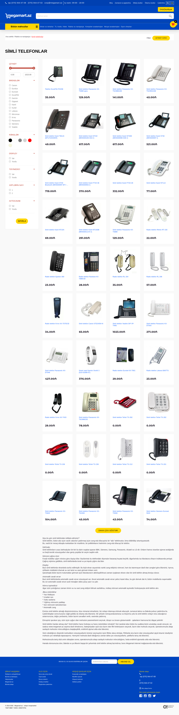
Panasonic (14, 121)
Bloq (111, 3)
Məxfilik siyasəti (77, 676)
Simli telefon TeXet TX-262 (122, 417)
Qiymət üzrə (161, 38)
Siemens (14, 124)
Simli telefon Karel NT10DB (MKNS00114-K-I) (89, 231)
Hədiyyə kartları (43, 682)
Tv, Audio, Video (61, 27)
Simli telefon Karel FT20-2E (123, 183)
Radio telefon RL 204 (120, 277)
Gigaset (13, 101)
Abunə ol (126, 662)
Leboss (13, 111)
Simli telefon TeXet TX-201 (156, 464)
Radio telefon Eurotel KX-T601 (124, 370)
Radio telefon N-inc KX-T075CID (57, 324)
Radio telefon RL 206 (154, 277)
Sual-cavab (42, 676)
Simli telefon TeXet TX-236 (55, 464)
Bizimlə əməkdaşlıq (11, 676)
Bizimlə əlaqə (9, 684)
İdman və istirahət (46, 27)
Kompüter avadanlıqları (94, 27)
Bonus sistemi (43, 679)
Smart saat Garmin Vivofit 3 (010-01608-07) (89, 371)
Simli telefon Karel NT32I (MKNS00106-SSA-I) (88, 137)
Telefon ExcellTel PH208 (54, 89)
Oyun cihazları (126, 27)
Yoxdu (13, 162)
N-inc (12, 117)
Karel (12, 105)
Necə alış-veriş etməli (45, 674)
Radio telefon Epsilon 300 (54, 277)
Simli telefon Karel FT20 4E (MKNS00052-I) (89, 184)
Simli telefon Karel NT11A (156, 183)
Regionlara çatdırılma (45, 684)
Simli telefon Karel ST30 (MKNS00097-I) (155, 137)
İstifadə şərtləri (76, 682)
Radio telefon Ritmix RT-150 (156, 230)
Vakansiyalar (9, 679)
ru (168, 3)
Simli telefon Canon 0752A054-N (91, 324)
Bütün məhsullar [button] (24, 26)
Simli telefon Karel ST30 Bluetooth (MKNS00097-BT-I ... (56, 184)
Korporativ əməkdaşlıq (79, 674)
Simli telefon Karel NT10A (54, 230)
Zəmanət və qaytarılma (123, 3)
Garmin (13, 98)
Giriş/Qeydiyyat (166, 9)
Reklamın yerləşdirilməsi (12, 674)
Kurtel (12, 108)
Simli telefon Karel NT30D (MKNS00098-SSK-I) (122, 137)
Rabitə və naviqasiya (76, 27)
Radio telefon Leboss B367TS (157, 370)
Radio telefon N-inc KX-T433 (55, 417)
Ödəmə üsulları (150, 3)
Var (11, 158)
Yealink (13, 127)
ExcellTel (14, 95)
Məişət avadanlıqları (112, 27)
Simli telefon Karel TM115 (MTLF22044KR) (54, 137)
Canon (13, 85)
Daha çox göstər (108, 530)
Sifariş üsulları (138, 3)
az (172, 3)
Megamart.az (9, 682)
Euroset (13, 92)
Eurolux (13, 89)
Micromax (14, 114)
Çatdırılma (161, 3)
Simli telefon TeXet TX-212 (122, 464)
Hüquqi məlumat (77, 679)
